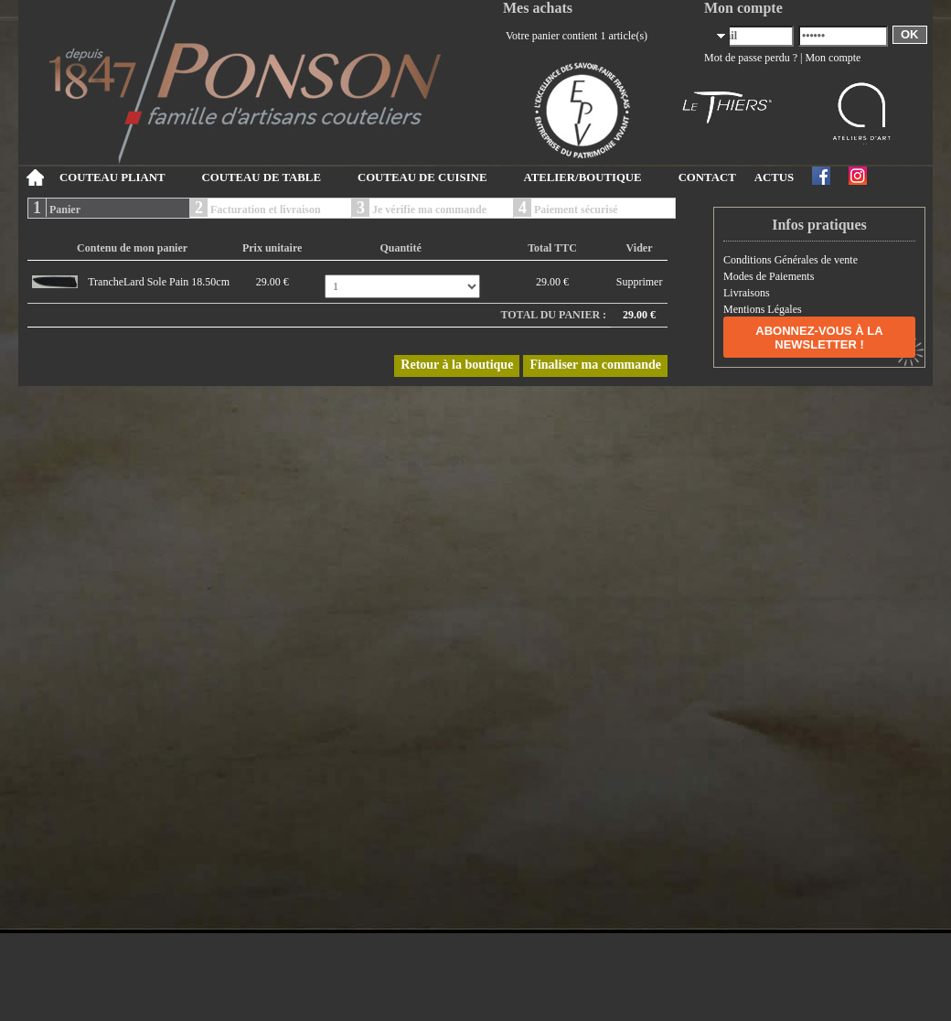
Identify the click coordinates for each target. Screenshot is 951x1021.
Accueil (34, 177)
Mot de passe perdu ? (750, 57)
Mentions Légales (762, 309)
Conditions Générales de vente (790, 259)
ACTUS (774, 177)
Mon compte (832, 57)
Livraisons (746, 292)
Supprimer (639, 281)
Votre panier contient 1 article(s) (576, 35)
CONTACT (707, 177)
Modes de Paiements (768, 276)
